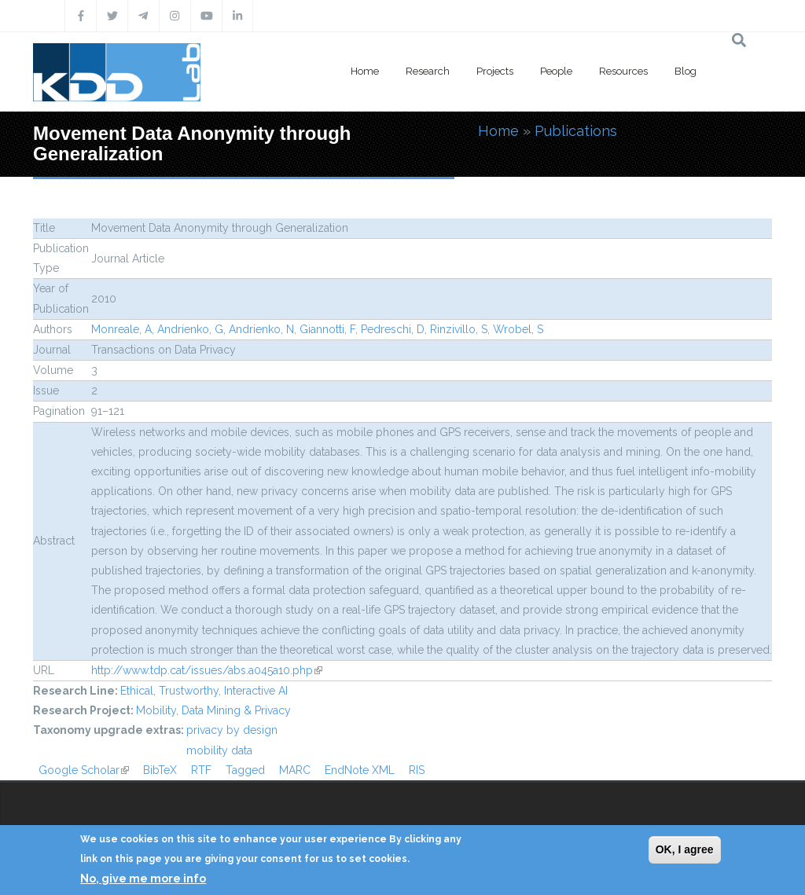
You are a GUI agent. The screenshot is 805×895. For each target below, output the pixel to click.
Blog (686, 71)
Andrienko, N (261, 329)
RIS (417, 770)
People (556, 71)
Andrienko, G (190, 329)
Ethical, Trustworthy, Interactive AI (204, 690)
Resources (623, 71)
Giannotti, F (327, 329)
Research (428, 71)
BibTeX (160, 770)
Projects (494, 71)
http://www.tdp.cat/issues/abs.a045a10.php (206, 670)
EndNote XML (360, 770)
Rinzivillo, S (458, 329)
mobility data (219, 750)
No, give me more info (143, 878)
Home (365, 71)
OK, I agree (685, 849)
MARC (295, 770)
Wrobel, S (518, 329)
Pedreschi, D (393, 329)
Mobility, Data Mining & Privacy (213, 710)
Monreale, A (121, 329)
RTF (201, 770)
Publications (576, 131)
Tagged (245, 770)
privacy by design (232, 730)
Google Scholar (84, 770)
